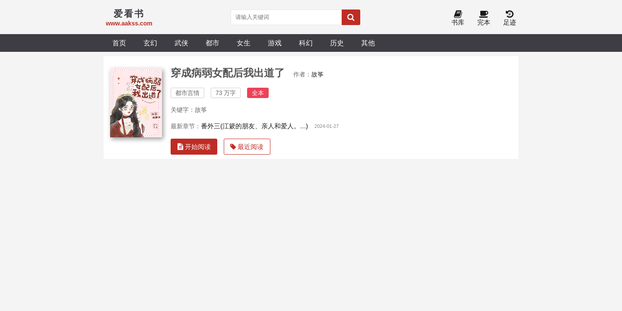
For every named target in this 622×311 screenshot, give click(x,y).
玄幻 (150, 43)
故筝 (317, 74)
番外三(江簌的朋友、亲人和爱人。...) (254, 126)
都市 (212, 43)
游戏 (275, 43)
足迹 (509, 18)
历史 (337, 43)
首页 (119, 43)
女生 (244, 43)
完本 (483, 18)
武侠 (181, 43)
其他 (368, 43)
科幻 (306, 43)
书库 (457, 18)
